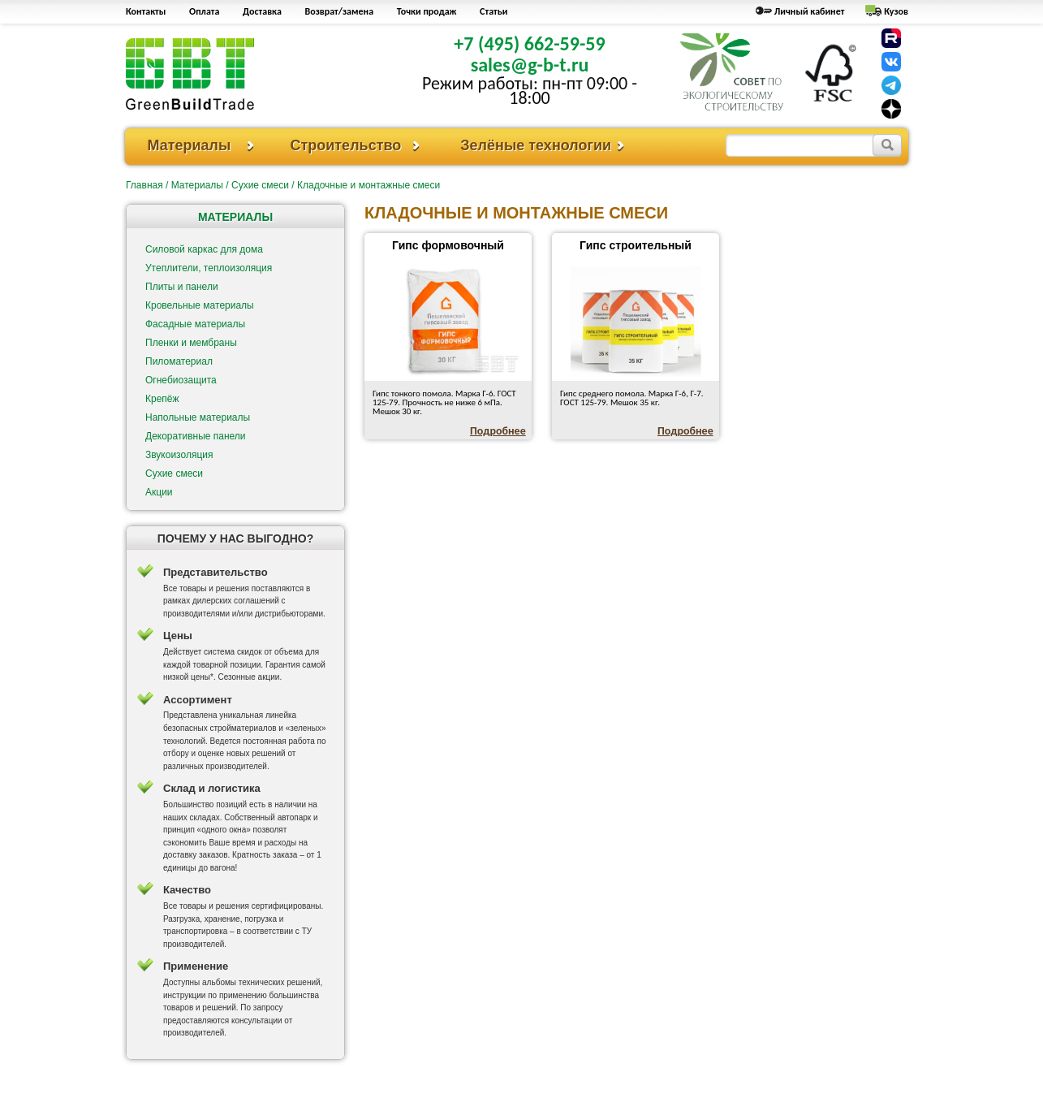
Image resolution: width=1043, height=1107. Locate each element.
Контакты (146, 11)
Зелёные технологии (535, 145)
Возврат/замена (339, 11)
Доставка (262, 11)
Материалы (189, 145)
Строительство (345, 145)
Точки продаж (427, 11)
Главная (144, 185)
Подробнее (498, 431)
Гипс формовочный (448, 245)
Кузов (896, 11)
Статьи (493, 11)
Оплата (204, 11)
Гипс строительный (636, 245)
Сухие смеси (260, 185)
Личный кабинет (809, 11)
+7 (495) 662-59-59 (529, 43)
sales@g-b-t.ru (530, 64)
